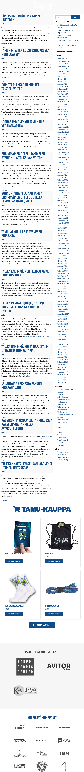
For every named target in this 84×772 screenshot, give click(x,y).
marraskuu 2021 (63, 193)
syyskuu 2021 (62, 198)
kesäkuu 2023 (62, 145)
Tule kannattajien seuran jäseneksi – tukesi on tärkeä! (26, 465)
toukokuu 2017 (62, 329)
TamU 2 (60, 435)
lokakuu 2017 (62, 317)
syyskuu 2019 (62, 258)
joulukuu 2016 (62, 342)
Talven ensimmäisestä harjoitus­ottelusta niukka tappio (24, 348)
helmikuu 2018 (62, 306)
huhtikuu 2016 (62, 362)
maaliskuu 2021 (63, 213)
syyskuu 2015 (62, 380)
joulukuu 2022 (62, 160)
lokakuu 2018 (62, 286)
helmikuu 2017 (62, 337)
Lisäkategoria (62, 412)
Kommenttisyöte (63, 457)
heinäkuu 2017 (62, 324)
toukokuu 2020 (62, 238)
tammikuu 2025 (63, 97)
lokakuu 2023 (62, 135)
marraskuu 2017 (63, 314)
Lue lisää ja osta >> (14, 561)
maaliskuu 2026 (63, 61)
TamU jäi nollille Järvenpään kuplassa (21, 233)
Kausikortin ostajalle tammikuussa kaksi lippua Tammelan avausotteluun (26, 424)
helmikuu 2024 (62, 124)
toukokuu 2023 (62, 147)
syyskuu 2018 (62, 289)
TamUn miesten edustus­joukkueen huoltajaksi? (25, 52)
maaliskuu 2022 (63, 183)
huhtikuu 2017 (62, 332)
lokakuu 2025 (62, 74)
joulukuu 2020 (62, 220)
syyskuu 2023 (62, 137)
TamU (59, 432)
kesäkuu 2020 (62, 236)
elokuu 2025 (61, 79)
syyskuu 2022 (62, 167)
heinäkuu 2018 (62, 294)
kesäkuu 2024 (62, 114)
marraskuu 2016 (63, 344)
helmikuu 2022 (62, 185)
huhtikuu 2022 (62, 180)
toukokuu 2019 (62, 268)
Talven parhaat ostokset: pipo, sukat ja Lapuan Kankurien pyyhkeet (23, 307)
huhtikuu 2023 (62, 150)
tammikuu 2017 (63, 339)
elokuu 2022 (61, 170)
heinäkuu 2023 (62, 142)
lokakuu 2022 (62, 165)
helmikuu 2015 (62, 382)
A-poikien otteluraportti (66, 389)
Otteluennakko (62, 420)
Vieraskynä (61, 445)
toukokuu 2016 (62, 360)
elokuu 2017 (61, 322)
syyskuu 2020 (62, 228)
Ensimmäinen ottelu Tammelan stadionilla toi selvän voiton (23, 155)
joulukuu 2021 (62, 190)
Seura (59, 425)
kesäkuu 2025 (62, 84)
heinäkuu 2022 (62, 172)
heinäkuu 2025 (62, 81)
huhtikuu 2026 (62, 59)
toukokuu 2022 (62, 177)
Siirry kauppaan (42, 625)
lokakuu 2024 (62, 104)
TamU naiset (61, 437)
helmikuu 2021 (62, 215)
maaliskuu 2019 (63, 274)
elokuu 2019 (61, 261)
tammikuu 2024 (63, 127)
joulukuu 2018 (62, 281)
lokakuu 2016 (62, 347)
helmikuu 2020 (62, 246)
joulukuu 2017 (62, 311)
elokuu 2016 (61, 352)
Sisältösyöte (61, 455)
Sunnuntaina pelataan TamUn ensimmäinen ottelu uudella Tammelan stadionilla (22, 197)
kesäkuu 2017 (62, 327)
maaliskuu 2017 (63, 334)
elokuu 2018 (61, 291)
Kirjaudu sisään (62, 452)
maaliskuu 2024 (63, 122)
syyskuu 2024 (62, 107)
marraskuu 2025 (63, 71)
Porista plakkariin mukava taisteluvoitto (20, 86)
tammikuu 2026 (63, 66)
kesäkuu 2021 (62, 205)
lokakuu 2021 (62, 195)
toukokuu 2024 (62, 117)
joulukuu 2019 (62, 251)
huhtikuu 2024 (62, 119)
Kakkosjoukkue (62, 397)
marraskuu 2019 (63, 253)
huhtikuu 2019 (62, 271)
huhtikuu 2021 (62, 210)
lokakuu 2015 (62, 377)
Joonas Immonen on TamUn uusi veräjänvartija (23, 123)
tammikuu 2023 (63, 157)
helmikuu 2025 (62, 94)
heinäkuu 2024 (62, 112)
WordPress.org (62, 460)
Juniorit (60, 394)
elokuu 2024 (61, 109)
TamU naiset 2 (62, 440)
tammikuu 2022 (63, 188)
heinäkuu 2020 (62, 233)
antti (3, 24)
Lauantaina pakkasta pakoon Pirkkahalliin (21, 385)
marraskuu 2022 (63, 162)
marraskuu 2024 (63, 102)
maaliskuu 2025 (63, 92)
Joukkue (60, 392)
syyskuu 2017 (62, 319)
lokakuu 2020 (62, 225)
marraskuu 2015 (63, 375)
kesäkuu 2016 (62, 357)
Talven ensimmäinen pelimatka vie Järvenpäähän (25, 273)
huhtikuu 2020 (62, 241)
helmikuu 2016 (62, 367)
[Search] (63, 17)
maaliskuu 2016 (63, 365)
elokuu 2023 (61, 140)
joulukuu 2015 (62, 372)
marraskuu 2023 (63, 132)
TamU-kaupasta (46, 436)
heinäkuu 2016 (62, 354)
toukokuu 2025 (62, 87)
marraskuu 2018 (63, 284)
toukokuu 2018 (62, 299)
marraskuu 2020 (63, 223)
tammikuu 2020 (63, 248)
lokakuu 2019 (62, 256)
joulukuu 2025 (62, 69)
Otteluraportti (62, 422)
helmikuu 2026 (62, 64)
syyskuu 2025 (62, 76)
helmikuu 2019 (62, 276)
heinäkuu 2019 (62, 263)
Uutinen (60, 442)
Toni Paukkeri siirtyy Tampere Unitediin (22, 18)
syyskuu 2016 (62, 349)
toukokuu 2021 (62, 208)
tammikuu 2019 (63, 279)
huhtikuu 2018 (62, 301)
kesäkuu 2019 (62, 266)
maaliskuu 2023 (63, 152)
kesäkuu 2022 (62, 175)
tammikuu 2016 (63, 370)
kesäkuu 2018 (62, 296)
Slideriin (60, 427)
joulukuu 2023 (62, 129)
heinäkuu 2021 (62, 203)
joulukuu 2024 (62, 99)
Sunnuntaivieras (63, 430)
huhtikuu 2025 (62, 89)
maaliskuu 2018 (63, 304)
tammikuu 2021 (63, 218)
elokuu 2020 (61, 231)
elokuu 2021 (61, 200)
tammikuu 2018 (63, 309)
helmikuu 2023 (62, 155)
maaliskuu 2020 (63, 243)
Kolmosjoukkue (62, 405)
